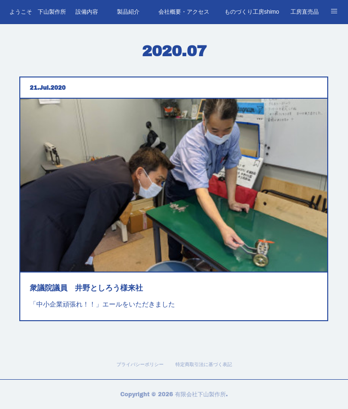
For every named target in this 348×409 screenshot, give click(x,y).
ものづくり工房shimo (251, 12)
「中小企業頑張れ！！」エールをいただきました (107, 297)
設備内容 (86, 12)
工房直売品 (304, 12)
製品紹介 (128, 12)
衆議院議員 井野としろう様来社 (92, 282)
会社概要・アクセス (183, 12)
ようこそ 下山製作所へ (37, 12)
